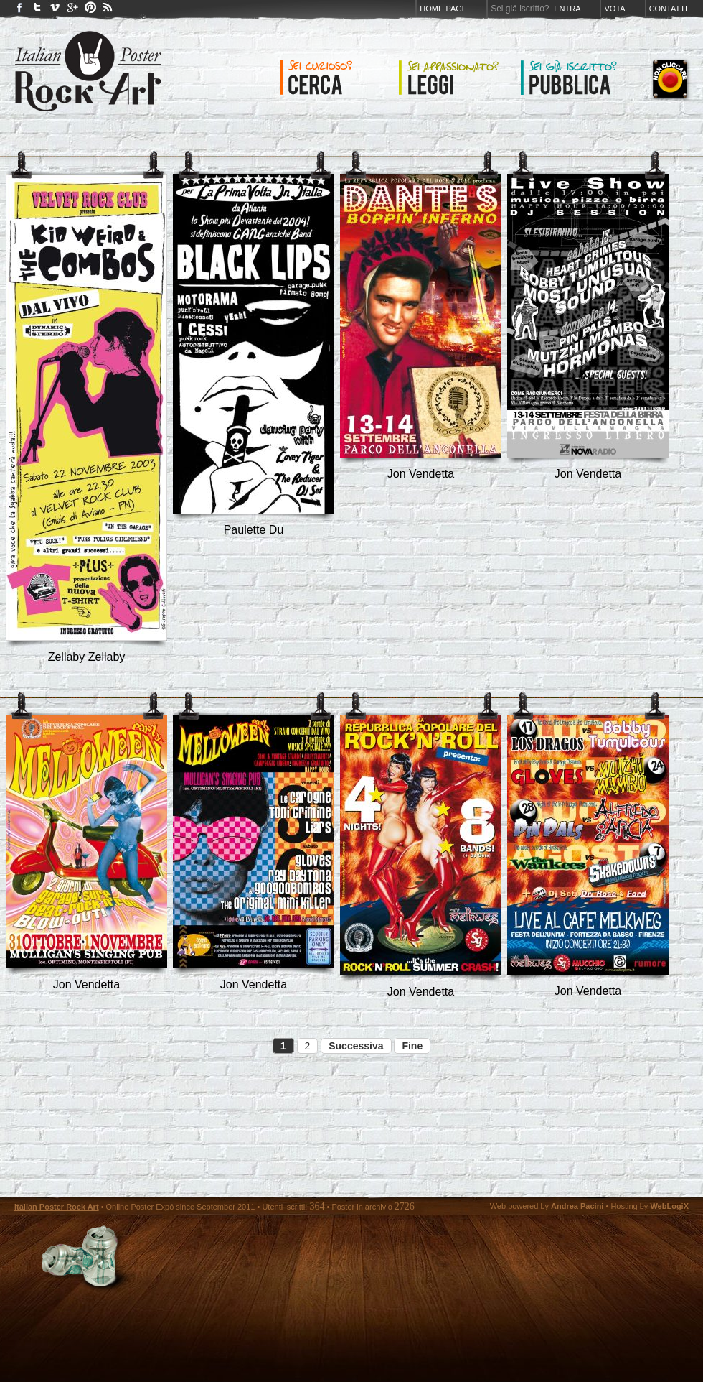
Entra (567, 8)
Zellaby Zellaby (87, 657)
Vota (614, 8)
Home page (443, 8)
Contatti (668, 8)
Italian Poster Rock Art (56, 1206)
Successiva (356, 1046)
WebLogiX (669, 1206)
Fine (412, 1046)
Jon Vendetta (420, 474)
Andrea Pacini (577, 1206)
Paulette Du (254, 530)
